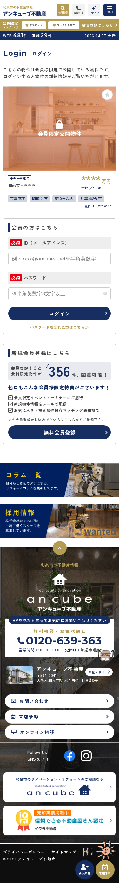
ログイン (59, 313)
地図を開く (97, 672)
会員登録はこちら (97, 25)
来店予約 (105, 869)
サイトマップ (63, 852)
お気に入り (34, 25)
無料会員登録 (60, 432)
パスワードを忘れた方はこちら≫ (59, 327)
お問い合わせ (30, 701)
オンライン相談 (32, 732)
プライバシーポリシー (24, 852)
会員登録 (84, 869)
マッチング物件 (64, 25)
